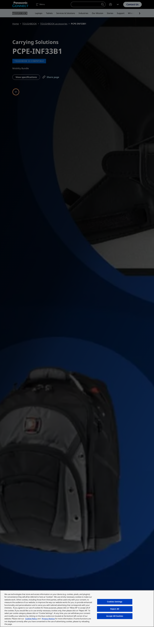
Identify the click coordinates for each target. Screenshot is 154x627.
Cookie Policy (31, 618)
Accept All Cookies (114, 616)
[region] (77, 608)
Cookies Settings (114, 601)
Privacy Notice (48, 618)
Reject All (114, 609)
